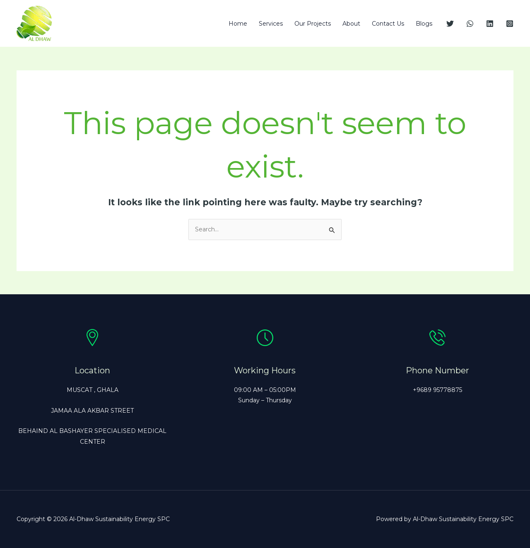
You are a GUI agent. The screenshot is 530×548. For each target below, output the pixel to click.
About (351, 23)
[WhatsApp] (470, 23)
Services (271, 23)
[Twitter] (450, 23)
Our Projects (312, 23)
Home (238, 23)
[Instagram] (509, 23)
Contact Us (388, 23)
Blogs (424, 23)
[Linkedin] (490, 23)
